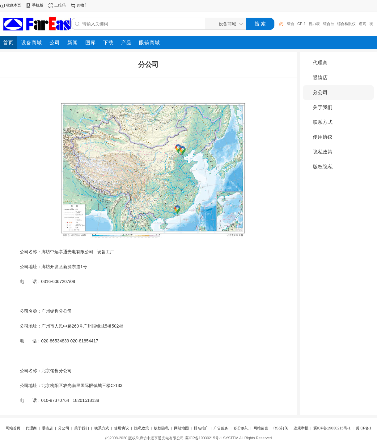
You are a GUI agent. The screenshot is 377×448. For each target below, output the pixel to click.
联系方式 (323, 122)
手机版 (37, 5)
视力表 (314, 24)
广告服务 (221, 428)
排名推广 (201, 428)
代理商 (320, 62)
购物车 (82, 5)
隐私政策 (323, 151)
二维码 (60, 5)
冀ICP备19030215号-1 (331, 428)
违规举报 (301, 428)
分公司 (320, 92)
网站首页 (13, 428)
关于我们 (323, 107)
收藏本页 (13, 5)
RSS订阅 (281, 428)
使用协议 (323, 137)
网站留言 (260, 428)
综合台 (328, 24)
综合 (290, 24)
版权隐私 (323, 166)
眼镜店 (320, 77)
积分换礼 (241, 428)
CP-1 (301, 24)
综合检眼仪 (346, 24)
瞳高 (362, 24)
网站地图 (181, 428)
